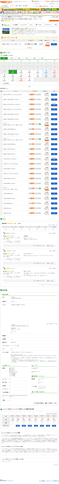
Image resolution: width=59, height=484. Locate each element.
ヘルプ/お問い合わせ (55, 480)
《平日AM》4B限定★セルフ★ (8, 203)
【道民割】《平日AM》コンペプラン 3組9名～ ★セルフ (13, 139)
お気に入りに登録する (38, 403)
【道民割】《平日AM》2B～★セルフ (9, 153)
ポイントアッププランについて (52, 37)
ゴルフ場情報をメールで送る (51, 403)
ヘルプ (42, 1)
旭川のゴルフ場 (14, 14)
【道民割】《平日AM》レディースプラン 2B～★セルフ (12, 109)
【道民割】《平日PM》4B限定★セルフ (9, 129)
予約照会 (52, 6)
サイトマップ (48, 480)
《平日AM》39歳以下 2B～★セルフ (9, 183)
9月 (42, 58)
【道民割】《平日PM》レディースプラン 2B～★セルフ (12, 94)
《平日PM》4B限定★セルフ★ (8, 193)
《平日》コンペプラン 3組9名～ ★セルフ (10, 189)
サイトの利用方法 (42, 480)
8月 (34, 58)
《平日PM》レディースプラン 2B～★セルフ (10, 163)
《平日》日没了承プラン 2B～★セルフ (9, 158)
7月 (27, 58)
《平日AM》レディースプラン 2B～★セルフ (10, 173)
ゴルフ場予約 (4, 5)
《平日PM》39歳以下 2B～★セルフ (9, 168)
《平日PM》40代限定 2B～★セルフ (9, 178)
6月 (19, 58)
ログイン (57, 3)
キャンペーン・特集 (14, 5)
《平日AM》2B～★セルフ (7, 213)
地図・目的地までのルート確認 (52, 323)
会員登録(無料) (51, 3)
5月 (11, 58)
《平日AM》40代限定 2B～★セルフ (9, 198)
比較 (1, 91)
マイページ (57, 6)
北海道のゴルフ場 (8, 14)
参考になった (50, 245)
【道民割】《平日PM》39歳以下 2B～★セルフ (11, 99)
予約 (54, 44)
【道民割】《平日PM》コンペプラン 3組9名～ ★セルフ (13, 124)
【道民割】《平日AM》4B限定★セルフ (9, 144)
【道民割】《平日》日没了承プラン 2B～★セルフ (11, 104)
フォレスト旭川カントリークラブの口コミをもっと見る (48, 284)
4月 (4, 58)
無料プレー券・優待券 (23, 5)
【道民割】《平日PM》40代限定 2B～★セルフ (11, 114)
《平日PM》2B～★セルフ (7, 208)
